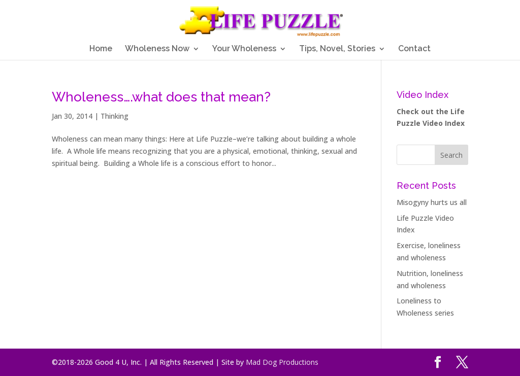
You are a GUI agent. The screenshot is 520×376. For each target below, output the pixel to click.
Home (100, 49)
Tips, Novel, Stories (337, 49)
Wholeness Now (157, 49)
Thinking (114, 116)
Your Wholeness (244, 49)
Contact (414, 49)
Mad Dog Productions (282, 362)
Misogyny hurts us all (432, 202)
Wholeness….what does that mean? (161, 97)
